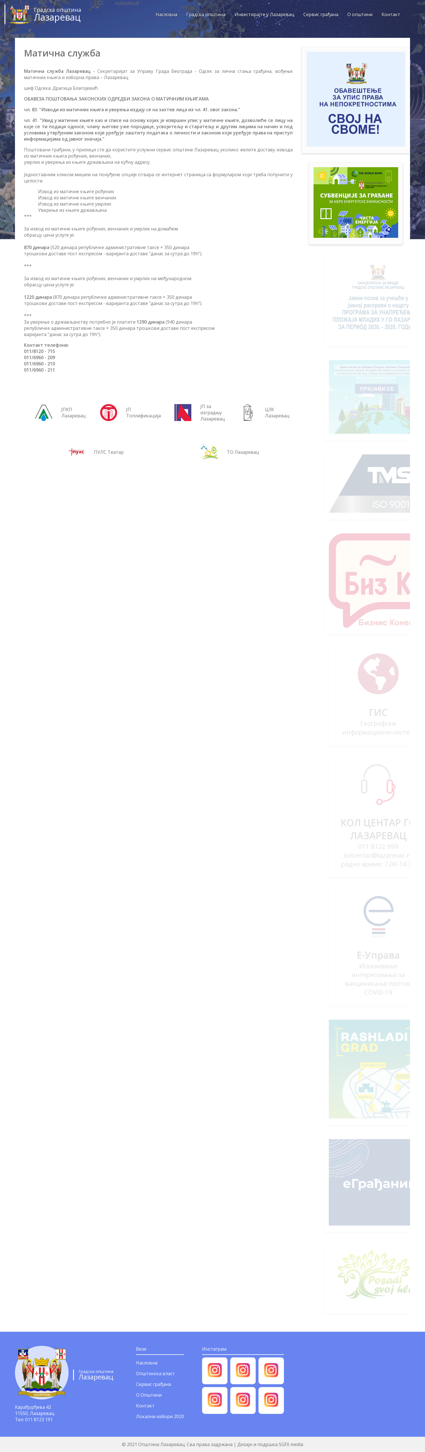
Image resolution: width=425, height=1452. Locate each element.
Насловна (162, 14)
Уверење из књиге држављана (72, 210)
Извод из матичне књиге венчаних (77, 198)
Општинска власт (155, 1373)
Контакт (387, 14)
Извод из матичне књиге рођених (76, 191)
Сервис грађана (316, 14)
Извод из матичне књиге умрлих (74, 204)
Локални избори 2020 (160, 1416)
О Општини (149, 1395)
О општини (356, 14)
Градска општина (202, 14)
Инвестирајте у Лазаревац (260, 14)
